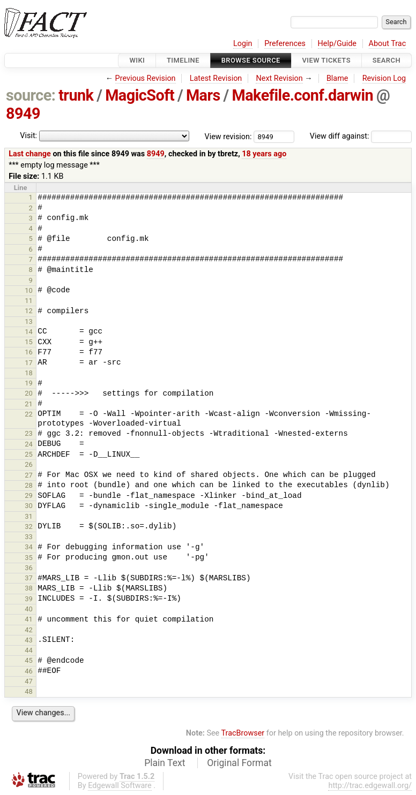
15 (29, 342)
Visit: (28, 135)
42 (29, 630)
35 (29, 558)
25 (29, 454)
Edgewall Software (120, 785)
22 (29, 414)
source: (31, 95)
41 (29, 619)
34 (29, 547)
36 (29, 568)
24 (29, 444)
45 (29, 660)
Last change (30, 153)
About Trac (387, 43)
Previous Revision (145, 78)
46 (29, 671)
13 (29, 321)
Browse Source (250, 60)
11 (29, 301)
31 (29, 516)
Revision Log (384, 78)
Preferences (285, 43)
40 (29, 609)
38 (29, 588)
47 (29, 681)
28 (29, 485)
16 (29, 352)
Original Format (239, 763)
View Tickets (326, 60)
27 (29, 475)
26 (29, 464)
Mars (203, 95)
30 (29, 506)
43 (29, 640)
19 (29, 383)
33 (29, 537)
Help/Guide (337, 43)
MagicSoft (139, 95)
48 (29, 691)
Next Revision (279, 78)
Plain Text (164, 763)
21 (29, 404)
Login (242, 43)
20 (29, 393)
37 (29, 578)
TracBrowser (243, 733)
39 (29, 599)
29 (29, 495)
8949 (23, 113)
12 (29, 311)
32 (29, 527)
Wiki (137, 60)
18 (29, 373)
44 (29, 650)
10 (29, 290)
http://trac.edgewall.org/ (370, 785)
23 (29, 433)
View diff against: (361, 136)
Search (386, 60)
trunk (75, 95)
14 (29, 332)
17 (29, 363)
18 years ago (264, 153)
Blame (337, 78)
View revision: (228, 136)
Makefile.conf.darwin (302, 95)
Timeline (183, 60)
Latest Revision (216, 78)
